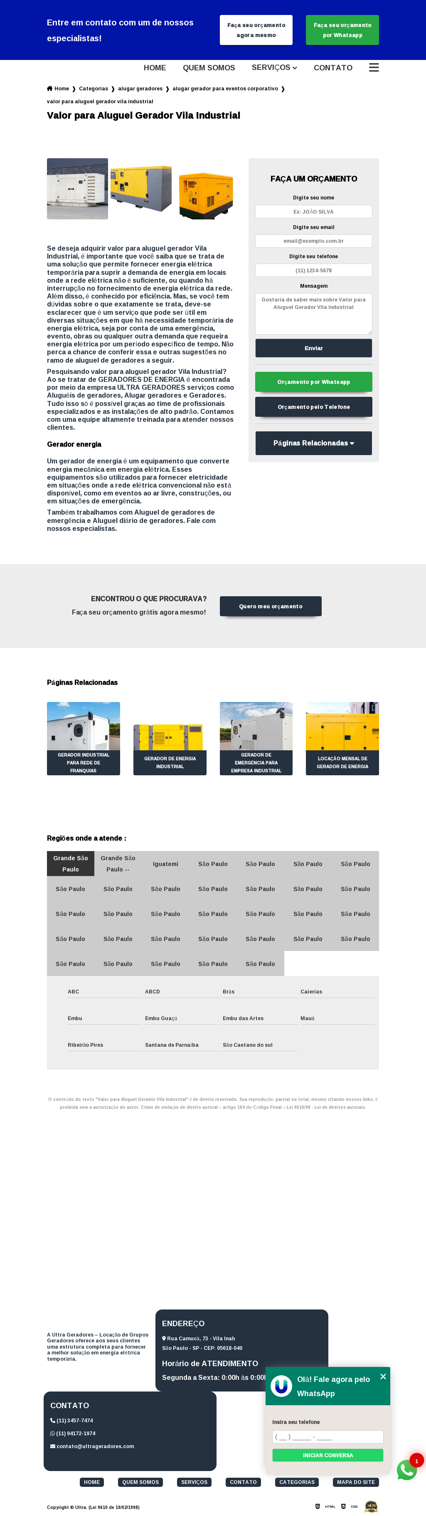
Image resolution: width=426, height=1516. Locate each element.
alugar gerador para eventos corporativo (225, 88)
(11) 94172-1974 (72, 1433)
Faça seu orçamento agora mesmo (256, 30)
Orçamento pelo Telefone (314, 407)
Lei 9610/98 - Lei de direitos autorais (326, 1107)
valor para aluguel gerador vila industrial (100, 101)
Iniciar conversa (328, 1455)
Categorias (93, 88)
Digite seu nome (313, 197)
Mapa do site (356, 1482)
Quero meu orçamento (270, 606)
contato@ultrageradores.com (92, 1446)
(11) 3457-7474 (71, 1420)
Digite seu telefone (313, 256)
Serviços (271, 67)
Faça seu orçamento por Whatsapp (343, 30)
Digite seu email (314, 227)
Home (155, 68)
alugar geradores (140, 88)
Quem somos (209, 68)
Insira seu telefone (296, 1422)
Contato (333, 68)
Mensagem (314, 286)
